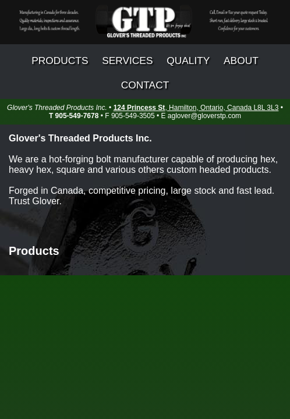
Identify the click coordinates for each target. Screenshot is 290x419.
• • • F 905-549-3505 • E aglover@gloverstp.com (145, 112)
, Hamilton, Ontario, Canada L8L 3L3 (196, 108)
